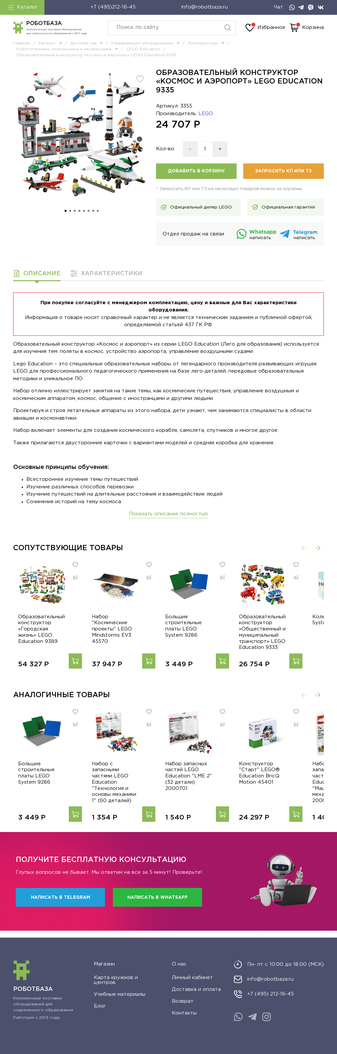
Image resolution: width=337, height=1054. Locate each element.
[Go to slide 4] (79, 211)
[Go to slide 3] (75, 211)
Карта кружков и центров (116, 980)
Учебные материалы (119, 994)
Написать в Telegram (60, 904)
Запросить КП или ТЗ (283, 171)
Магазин (104, 964)
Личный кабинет (192, 977)
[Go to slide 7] (93, 211)
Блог (100, 1006)
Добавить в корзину (196, 171)
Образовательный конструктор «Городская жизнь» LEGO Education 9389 (38, 635)
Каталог (23, 7)
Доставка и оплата (196, 989)
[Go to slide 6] (89, 211)
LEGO (205, 113)
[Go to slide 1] (65, 211)
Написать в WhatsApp (157, 904)
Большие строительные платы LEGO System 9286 (200, 629)
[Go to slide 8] (98, 211)
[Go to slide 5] (84, 211)
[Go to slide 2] (70, 211)
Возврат (183, 1001)
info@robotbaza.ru (204, 7)
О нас (179, 964)
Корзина (307, 27)
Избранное (265, 27)
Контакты (184, 1013)
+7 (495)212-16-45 (113, 7)
